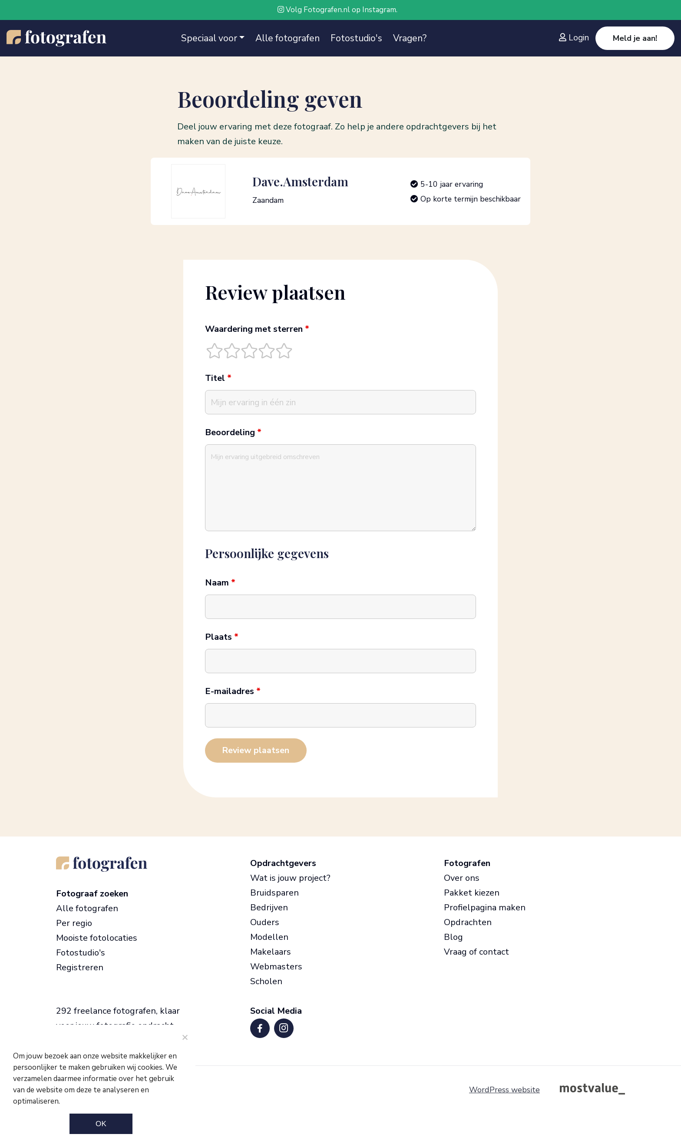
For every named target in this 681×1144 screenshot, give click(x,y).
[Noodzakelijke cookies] (184, 1037)
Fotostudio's (356, 38)
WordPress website (504, 1089)
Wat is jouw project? (290, 878)
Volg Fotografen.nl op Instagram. (337, 10)
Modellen (269, 937)
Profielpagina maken (485, 907)
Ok (101, 1124)
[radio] (214, 350)
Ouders (264, 922)
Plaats (221, 637)
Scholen (266, 981)
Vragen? (409, 38)
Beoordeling (233, 432)
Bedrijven (269, 907)
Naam (220, 583)
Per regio (74, 923)
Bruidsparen (274, 893)
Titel (218, 378)
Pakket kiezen (471, 893)
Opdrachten (468, 922)
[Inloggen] (576, 37)
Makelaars (270, 952)
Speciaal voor (209, 38)
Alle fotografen (287, 38)
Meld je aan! (635, 38)
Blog (453, 937)
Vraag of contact (476, 952)
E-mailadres (233, 691)
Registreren (79, 967)
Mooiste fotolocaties (96, 938)
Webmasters (276, 966)
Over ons (461, 878)
